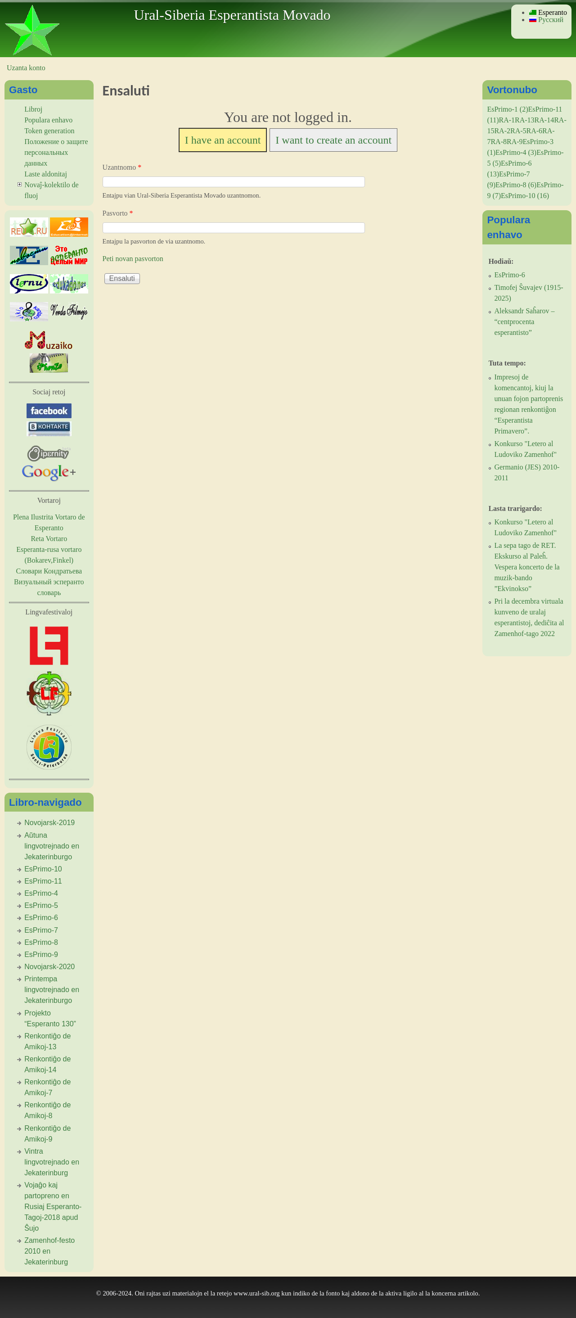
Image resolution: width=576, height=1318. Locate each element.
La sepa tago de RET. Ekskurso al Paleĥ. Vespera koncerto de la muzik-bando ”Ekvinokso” (526, 567)
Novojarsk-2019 (49, 822)
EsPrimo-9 (41, 954)
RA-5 (518, 131)
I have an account (223, 140)
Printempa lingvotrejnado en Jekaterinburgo (51, 989)
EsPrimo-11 (43, 881)
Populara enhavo (48, 120)
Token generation (49, 131)
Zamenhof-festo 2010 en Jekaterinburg (49, 1251)
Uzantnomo (122, 167)
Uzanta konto (26, 68)
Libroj (33, 109)
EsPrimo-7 (41, 930)
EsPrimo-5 (41, 905)
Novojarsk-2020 (49, 966)
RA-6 (534, 131)
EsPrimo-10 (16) (525, 195)
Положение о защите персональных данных (56, 152)
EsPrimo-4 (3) (515, 152)
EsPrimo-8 (41, 942)
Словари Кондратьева (49, 571)
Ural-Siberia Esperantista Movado (232, 15)
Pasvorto (118, 213)
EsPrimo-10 (43, 869)
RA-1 (507, 120)
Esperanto (548, 12)
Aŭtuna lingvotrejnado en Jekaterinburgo (51, 846)
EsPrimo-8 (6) (515, 185)
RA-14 (544, 120)
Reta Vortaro (49, 538)
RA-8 (498, 141)
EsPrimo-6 (41, 917)
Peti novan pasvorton (133, 258)
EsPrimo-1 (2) (507, 109)
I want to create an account (333, 140)
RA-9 (515, 141)
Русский (546, 19)
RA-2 (502, 131)
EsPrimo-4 (41, 893)
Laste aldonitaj (45, 174)
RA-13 (525, 120)
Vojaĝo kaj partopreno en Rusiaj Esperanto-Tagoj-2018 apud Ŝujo (52, 1206)
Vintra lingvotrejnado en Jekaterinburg (51, 1162)
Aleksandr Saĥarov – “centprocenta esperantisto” (524, 321)
